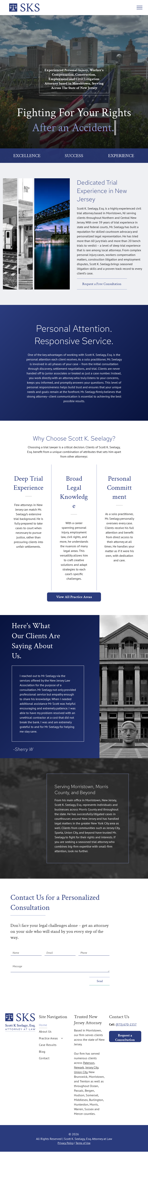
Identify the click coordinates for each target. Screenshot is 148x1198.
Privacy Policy (65, 1143)
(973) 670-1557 (126, 1024)
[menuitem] (55, 1025)
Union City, (81, 1072)
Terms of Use (83, 1143)
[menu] (140, 8)
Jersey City (91, 1067)
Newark (79, 1067)
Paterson (88, 1063)
